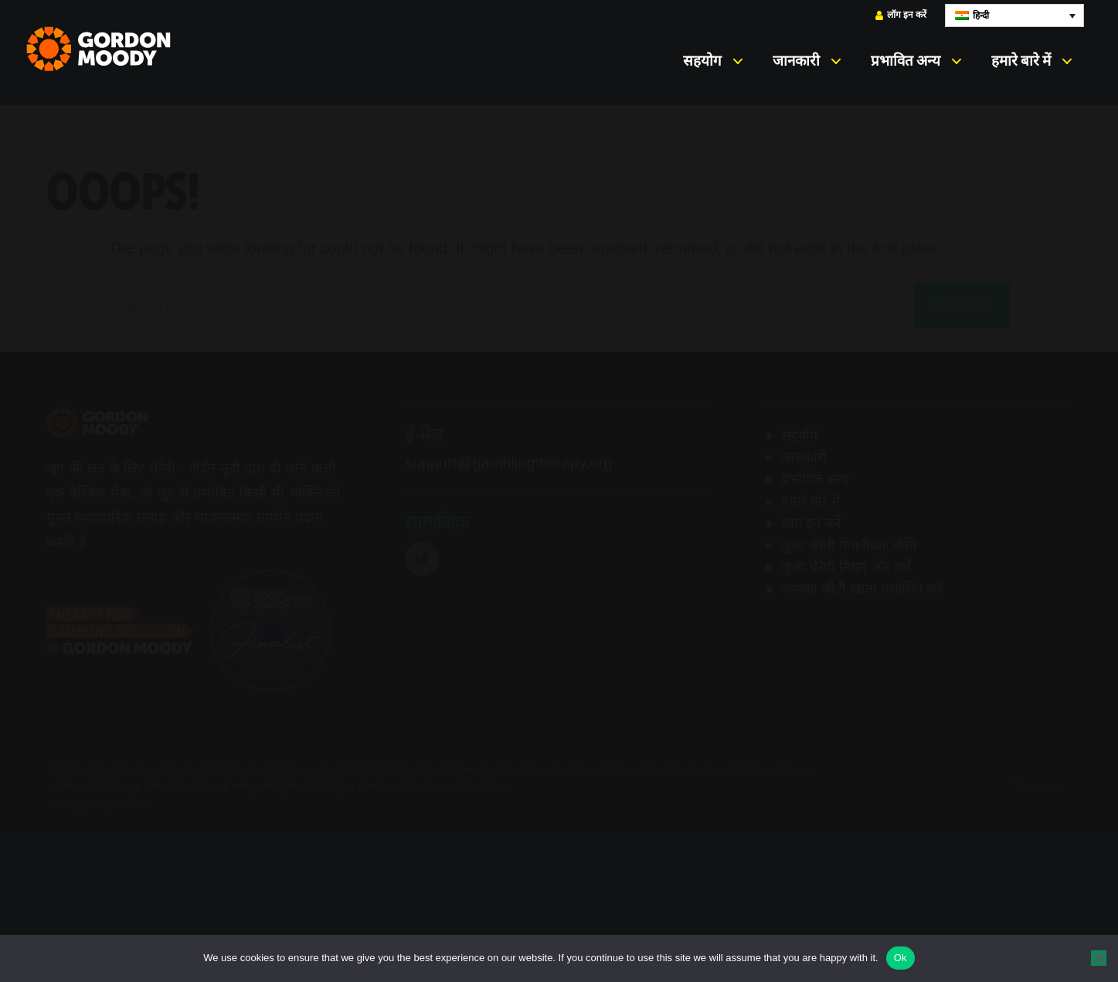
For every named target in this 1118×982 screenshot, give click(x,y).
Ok (900, 957)
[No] (1098, 958)
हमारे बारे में (1021, 60)
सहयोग (702, 60)
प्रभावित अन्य (905, 60)
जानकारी (796, 60)
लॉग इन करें (900, 15)
